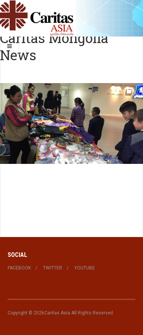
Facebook (19, 268)
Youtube (84, 268)
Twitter (52, 268)
